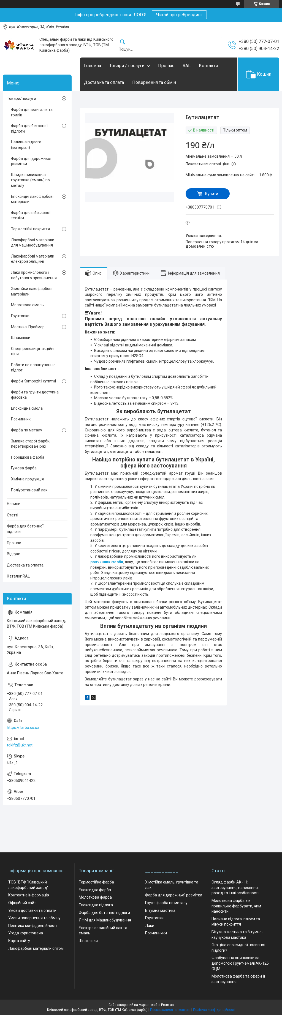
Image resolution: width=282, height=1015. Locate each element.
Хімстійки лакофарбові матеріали (31, 291)
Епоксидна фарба (95, 890)
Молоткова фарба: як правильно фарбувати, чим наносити (236, 905)
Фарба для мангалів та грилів (32, 112)
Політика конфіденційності (32, 925)
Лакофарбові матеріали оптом (36, 948)
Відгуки (13, 554)
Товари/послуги (21, 98)
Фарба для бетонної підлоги (29, 128)
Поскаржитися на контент (170, 1010)
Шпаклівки (20, 337)
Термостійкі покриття (30, 229)
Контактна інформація (28, 895)
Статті (12, 515)
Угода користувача (25, 933)
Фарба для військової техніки (30, 215)
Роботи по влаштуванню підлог (33, 368)
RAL (187, 65)
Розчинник (21, 419)
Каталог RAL (18, 576)
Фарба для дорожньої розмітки (31, 161)
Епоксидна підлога (96, 905)
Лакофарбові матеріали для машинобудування (32, 243)
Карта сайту (19, 941)
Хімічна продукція (27, 479)
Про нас (166, 65)
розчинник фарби (106, 562)
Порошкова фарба (27, 457)
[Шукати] (122, 42)
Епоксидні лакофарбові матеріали (32, 199)
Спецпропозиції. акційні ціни (32, 351)
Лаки (149, 925)
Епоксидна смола (27, 408)
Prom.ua (167, 1005)
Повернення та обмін (154, 82)
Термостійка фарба (96, 882)
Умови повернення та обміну (34, 918)
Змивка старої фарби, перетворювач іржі (30, 444)
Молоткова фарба (95, 897)
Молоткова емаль (27, 305)
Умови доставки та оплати (32, 910)
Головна (92, 65)
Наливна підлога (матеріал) (26, 145)
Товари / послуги (126, 65)
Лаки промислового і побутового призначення (34, 275)
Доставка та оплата (104, 82)
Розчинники (156, 933)
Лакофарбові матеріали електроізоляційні (32, 259)
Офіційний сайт (22, 903)
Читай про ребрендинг (179, 14)
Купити (211, 193)
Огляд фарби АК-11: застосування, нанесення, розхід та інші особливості (235, 887)
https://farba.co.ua (23, 727)
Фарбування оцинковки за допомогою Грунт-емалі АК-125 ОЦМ (240, 963)
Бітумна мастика (160, 910)
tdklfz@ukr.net (19, 745)
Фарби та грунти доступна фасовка (35, 395)
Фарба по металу (26, 430)
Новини (13, 504)
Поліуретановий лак (29, 490)
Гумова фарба (24, 468)
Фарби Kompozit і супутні (33, 381)
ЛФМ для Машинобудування (105, 920)
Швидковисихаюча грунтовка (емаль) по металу (30, 180)
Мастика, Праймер (28, 327)
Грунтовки (20, 316)
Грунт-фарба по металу (166, 903)
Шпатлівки (88, 941)
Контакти (208, 65)
